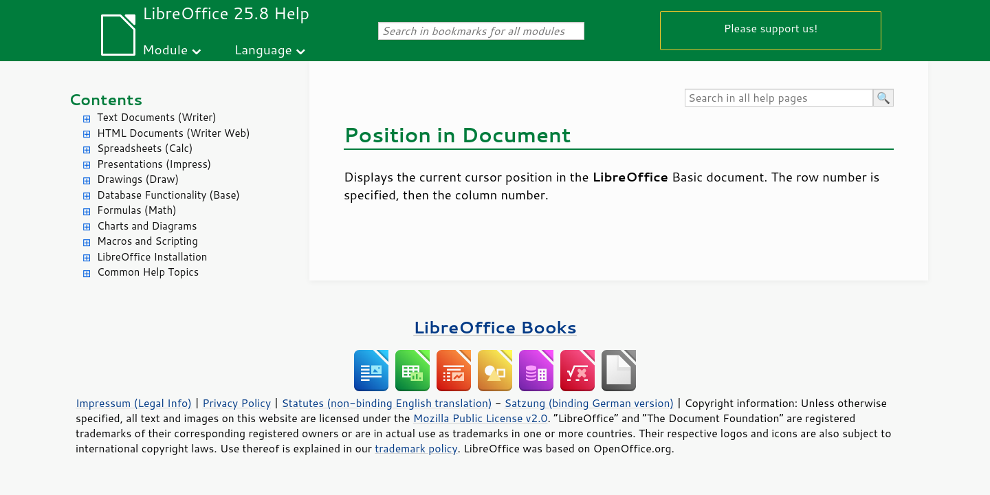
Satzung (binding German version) (589, 402)
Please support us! (771, 28)
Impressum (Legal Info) (134, 402)
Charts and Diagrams (147, 226)
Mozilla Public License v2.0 (480, 418)
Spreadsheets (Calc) (144, 148)
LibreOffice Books (495, 327)
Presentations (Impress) (154, 164)
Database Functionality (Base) (168, 195)
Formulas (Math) (137, 210)
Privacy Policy (236, 402)
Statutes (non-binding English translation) (386, 402)
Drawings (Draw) (138, 179)
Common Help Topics (148, 272)
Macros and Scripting (147, 241)
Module (165, 49)
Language (263, 49)
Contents (105, 99)
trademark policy (416, 448)
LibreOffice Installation (152, 257)
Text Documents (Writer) (157, 117)
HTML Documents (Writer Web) (173, 133)
